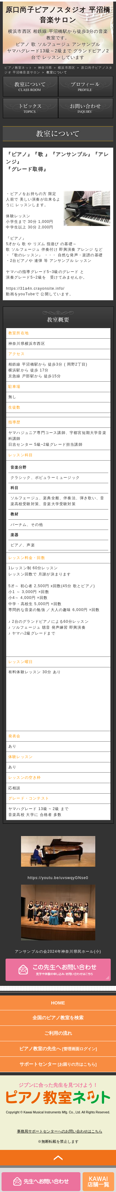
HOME (58, 1002)
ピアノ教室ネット (18, 67)
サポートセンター (58, 1064)
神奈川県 (45, 67)
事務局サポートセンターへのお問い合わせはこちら (59, 1131)
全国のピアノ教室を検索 (58, 1017)
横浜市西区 (66, 67)
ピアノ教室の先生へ (58, 1048)
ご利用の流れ (58, 1033)
